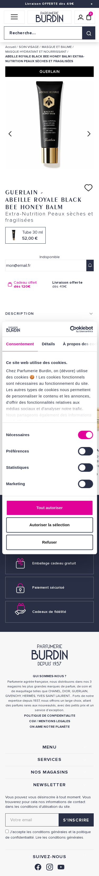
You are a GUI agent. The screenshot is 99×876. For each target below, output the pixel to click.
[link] (38, 866)
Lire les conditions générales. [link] (60, 837)
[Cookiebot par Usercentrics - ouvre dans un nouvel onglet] (70, 329)
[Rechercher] (88, 33)
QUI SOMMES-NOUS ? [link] (49, 676)
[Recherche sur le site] (49, 33)
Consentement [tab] (20, 344)
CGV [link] (32, 721)
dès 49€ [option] (71, 284)
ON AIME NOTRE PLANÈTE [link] (50, 727)
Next (89, 134)
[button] (14, 17)
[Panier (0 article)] (88, 17)
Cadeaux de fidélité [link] (49, 611)
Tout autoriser (49, 507)
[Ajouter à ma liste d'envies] (88, 188)
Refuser (49, 542)
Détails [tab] (48, 344)
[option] (27, 284)
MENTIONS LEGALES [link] (54, 721)
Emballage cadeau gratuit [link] (54, 563)
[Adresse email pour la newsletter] (49, 819)
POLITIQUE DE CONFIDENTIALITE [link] (49, 716)
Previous (10, 134)
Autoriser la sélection (49, 525)
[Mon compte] (81, 17)
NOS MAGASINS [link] (49, 772)
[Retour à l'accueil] (49, 17)
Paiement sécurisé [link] (48, 587)
